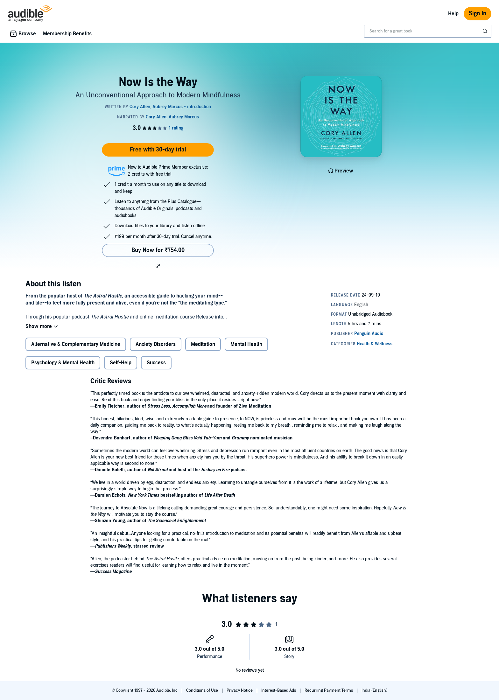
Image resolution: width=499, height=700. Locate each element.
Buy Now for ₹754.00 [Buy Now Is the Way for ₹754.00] (158, 250)
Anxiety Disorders (156, 344)
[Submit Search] (485, 31)
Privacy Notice (240, 690)
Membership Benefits (67, 34)
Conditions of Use (202, 690)
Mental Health (246, 344)
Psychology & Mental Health (63, 363)
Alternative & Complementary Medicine (75, 344)
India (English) (374, 690)
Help (453, 13)
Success (156, 363)
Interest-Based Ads (279, 690)
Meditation (203, 344)
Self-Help (120, 363)
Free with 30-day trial (158, 149)
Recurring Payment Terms (329, 690)
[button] (157, 266)
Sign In (477, 13)
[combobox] (427, 31)
